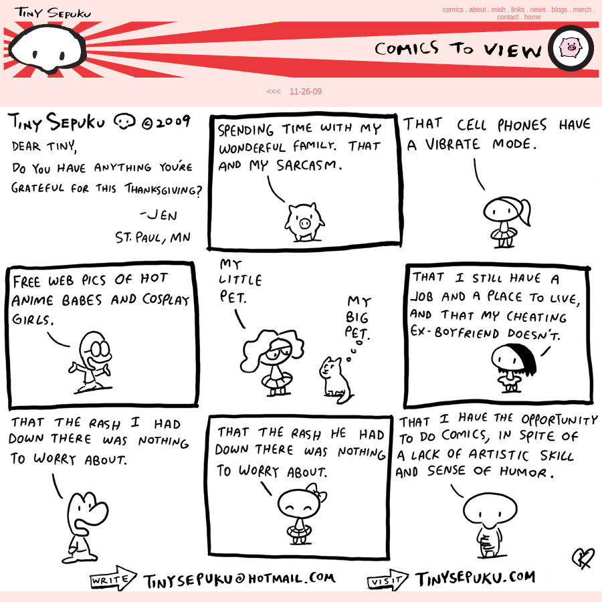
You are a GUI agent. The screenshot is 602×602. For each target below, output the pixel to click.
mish (499, 9)
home (532, 17)
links (517, 9)
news (538, 9)
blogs (559, 9)
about (477, 9)
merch (582, 9)
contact (507, 17)
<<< (274, 91)
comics (453, 9)
